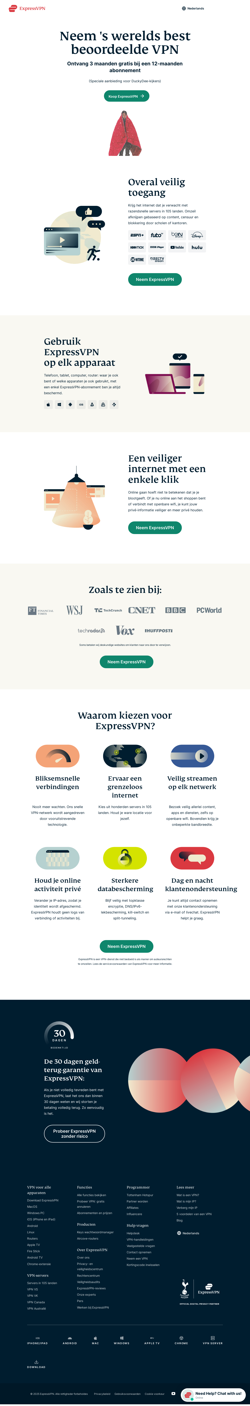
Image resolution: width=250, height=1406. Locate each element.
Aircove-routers (87, 1240)
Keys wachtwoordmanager (95, 1233)
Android (32, 1227)
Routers (32, 1240)
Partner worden (137, 1203)
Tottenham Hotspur (140, 1196)
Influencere (134, 1215)
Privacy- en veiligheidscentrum (90, 1268)
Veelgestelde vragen (141, 1247)
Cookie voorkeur (154, 1395)
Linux (31, 1233)
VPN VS (32, 1291)
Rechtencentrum (88, 1277)
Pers (80, 1302)
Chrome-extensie (39, 1265)
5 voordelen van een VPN (194, 1215)
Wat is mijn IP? (186, 1203)
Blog (180, 1222)
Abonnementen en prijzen (94, 1214)
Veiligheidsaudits (88, 1283)
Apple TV (33, 1246)
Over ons (83, 1259)
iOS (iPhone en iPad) (41, 1221)
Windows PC (35, 1214)
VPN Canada (36, 1303)
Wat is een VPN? (188, 1196)
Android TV (35, 1259)
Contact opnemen (139, 1254)
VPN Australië (36, 1310)
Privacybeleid (102, 1395)
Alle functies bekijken (91, 1196)
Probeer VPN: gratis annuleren (90, 1205)
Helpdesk (133, 1234)
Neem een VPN (137, 1260)
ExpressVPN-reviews (91, 1290)
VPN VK (32, 1297)
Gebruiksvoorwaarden (127, 1395)
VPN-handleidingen (140, 1241)
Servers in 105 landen (42, 1284)
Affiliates (132, 1209)
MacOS (32, 1208)
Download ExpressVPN (43, 1202)
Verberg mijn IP (187, 1209)
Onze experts (86, 1296)
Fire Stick (33, 1253)
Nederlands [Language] (196, 8)
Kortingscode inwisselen (143, 1266)
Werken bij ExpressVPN (93, 1309)
